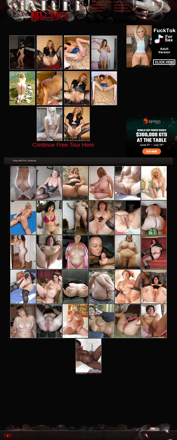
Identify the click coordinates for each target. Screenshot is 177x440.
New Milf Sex (97, 11)
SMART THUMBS (94, 373)
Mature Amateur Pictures (102, 2)
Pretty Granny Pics (122, 2)
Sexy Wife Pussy (121, 8)
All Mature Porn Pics (122, 11)
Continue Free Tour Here (63, 145)
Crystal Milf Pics (98, 5)
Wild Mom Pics (98, 8)
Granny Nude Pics (121, 5)
